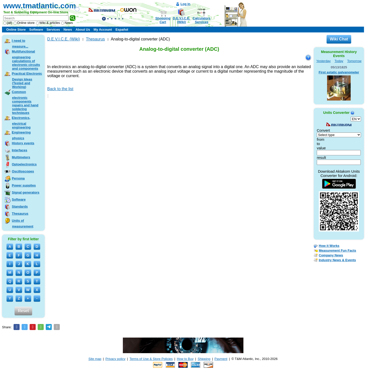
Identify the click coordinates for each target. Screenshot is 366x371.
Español (122, 29)
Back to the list (60, 89)
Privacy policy (115, 359)
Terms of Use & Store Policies (151, 359)
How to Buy (185, 359)
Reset (23, 311)
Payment (221, 359)
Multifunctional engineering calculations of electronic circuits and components (26, 60)
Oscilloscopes (23, 171)
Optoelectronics (24, 164)
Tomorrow (354, 61)
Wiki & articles (48, 23)
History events (23, 143)
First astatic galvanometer (339, 72)
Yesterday (323, 61)
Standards (20, 206)
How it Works (329, 246)
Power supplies (24, 185)
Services (53, 29)
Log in (185, 4)
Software (36, 29)
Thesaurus (20, 213)
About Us (83, 29)
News (67, 23)
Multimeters (21, 157)
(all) (7, 23)
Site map (94, 359)
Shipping (204, 359)
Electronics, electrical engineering (21, 122)
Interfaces (19, 150)
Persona (18, 178)
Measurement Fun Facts (337, 250)
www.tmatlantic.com (39, 6)
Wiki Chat (339, 39)
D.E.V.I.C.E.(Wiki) (181, 20)
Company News (331, 255)
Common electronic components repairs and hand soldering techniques (25, 102)
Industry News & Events (337, 260)
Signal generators (25, 192)
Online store (24, 23)
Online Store (16, 29)
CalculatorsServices (202, 20)
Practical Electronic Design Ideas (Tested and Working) (27, 80)
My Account (102, 29)
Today (339, 61)
